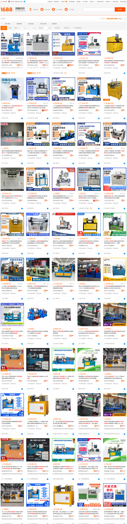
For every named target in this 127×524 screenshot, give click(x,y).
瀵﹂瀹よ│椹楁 (32, 67)
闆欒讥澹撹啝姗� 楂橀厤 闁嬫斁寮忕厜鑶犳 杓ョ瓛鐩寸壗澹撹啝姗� (114, 422)
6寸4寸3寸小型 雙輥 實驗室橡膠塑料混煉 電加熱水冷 (89, 332)
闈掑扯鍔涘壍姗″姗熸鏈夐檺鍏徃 (110, 426)
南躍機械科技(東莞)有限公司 (84, 245)
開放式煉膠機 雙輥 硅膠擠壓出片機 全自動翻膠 (12, 332)
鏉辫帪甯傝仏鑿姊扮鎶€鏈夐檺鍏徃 (7, 516)
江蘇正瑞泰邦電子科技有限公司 (110, 200)
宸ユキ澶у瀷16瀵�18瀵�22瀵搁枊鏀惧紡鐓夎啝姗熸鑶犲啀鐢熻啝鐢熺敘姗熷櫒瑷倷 (12, 513)
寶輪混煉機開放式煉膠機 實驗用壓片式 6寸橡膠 (114, 61)
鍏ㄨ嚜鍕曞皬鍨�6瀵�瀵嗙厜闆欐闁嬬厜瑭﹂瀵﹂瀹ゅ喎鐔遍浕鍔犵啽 (37, 62)
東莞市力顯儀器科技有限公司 (84, 65)
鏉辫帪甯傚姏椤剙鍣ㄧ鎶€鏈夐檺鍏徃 (84, 471)
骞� (21, 65)
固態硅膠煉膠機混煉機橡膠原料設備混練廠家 (12, 422)
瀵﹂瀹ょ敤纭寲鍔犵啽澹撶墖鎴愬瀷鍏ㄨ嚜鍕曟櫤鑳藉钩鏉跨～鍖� (12, 62)
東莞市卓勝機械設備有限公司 (33, 336)
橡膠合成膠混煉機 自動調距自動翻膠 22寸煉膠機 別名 (37, 332)
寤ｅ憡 (21, 62)
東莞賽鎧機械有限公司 (84, 381)
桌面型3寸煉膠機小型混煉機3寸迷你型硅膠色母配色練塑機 (114, 152)
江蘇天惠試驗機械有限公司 (84, 200)
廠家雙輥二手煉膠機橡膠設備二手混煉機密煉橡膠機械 (37, 287)
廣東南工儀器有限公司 (7, 245)
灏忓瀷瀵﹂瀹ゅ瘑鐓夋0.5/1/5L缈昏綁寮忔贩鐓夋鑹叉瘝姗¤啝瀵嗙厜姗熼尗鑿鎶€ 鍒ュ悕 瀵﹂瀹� (63, 513)
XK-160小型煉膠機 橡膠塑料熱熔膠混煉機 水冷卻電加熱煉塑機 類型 (63, 62)
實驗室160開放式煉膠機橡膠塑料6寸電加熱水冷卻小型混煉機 (89, 197)
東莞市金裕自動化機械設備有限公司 (7, 426)
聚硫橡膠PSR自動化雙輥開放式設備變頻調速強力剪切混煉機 (89, 377)
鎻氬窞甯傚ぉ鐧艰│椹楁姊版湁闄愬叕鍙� (7, 65)
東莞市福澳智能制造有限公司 (33, 245)
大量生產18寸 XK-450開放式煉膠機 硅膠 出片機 (63, 377)
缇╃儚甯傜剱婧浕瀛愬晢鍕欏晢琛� (84, 426)
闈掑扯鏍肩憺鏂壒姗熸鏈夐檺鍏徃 (59, 471)
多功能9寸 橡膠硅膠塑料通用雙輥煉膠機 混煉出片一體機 (114, 242)
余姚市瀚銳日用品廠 (7, 336)
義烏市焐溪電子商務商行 (84, 336)
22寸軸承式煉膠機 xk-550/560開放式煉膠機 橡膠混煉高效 (12, 287)
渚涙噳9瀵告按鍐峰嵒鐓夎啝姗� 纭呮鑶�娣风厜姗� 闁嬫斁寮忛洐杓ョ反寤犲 (89, 513)
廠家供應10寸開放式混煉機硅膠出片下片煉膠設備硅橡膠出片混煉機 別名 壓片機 (37, 152)
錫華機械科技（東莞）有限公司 (33, 426)
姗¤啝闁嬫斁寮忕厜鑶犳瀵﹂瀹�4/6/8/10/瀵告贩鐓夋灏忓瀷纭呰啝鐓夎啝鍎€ (114, 513)
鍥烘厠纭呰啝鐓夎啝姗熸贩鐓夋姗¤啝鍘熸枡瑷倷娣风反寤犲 (37, 513)
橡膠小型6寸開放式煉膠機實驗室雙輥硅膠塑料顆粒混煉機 (114, 197)
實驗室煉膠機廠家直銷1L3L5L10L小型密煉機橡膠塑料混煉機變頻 (63, 197)
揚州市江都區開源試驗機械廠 (110, 290)
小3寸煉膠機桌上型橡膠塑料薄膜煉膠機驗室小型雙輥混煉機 (37, 242)
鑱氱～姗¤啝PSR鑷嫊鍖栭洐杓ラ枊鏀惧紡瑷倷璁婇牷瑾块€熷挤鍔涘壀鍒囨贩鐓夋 (114, 467)
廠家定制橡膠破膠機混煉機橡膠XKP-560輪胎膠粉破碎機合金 (12, 152)
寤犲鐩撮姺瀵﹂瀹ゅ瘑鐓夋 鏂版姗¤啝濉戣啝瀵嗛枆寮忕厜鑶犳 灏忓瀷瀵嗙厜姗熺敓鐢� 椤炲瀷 (89, 467)
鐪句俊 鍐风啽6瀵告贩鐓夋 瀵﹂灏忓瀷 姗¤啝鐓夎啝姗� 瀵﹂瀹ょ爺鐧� (12, 467)
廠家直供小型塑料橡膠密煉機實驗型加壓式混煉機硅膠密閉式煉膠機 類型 (63, 242)
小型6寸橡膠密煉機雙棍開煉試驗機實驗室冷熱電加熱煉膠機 (12, 242)
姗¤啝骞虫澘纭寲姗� (8, 67)
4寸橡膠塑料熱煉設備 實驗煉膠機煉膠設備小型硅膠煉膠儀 (37, 197)
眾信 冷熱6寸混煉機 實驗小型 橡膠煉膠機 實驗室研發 (12, 377)
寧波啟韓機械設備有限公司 (59, 290)
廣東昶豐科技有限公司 (59, 200)
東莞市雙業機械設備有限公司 (33, 381)
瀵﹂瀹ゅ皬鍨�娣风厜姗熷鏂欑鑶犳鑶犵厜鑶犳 (63, 422)
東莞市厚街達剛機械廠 (33, 290)
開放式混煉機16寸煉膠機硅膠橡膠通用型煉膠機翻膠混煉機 (63, 152)
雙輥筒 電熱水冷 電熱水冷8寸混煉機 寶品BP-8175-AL (12, 197)
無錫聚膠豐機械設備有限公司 (59, 110)
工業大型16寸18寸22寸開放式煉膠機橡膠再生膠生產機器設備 (114, 377)
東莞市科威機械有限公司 (110, 245)
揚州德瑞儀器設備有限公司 (33, 110)
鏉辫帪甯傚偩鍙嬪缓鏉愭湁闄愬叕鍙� (110, 516)
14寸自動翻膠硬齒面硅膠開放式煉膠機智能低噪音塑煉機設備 (63, 106)
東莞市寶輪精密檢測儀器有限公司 (110, 65)
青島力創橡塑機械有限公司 (110, 336)
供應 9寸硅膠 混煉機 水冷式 (37, 377)
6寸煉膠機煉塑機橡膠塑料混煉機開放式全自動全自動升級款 (114, 287)
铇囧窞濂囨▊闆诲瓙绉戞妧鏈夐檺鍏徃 (59, 426)
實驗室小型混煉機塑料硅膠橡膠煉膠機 (63, 332)
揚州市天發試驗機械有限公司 (59, 65)
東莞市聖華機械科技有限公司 (110, 381)
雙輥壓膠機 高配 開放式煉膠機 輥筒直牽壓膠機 (114, 332)
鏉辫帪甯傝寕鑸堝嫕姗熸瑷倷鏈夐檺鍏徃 (84, 516)
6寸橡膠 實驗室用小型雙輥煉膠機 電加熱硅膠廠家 (89, 242)
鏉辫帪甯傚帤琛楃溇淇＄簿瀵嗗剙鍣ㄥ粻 (7, 471)
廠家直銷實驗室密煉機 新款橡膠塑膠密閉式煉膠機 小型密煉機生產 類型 (89, 62)
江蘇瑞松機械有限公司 (84, 290)
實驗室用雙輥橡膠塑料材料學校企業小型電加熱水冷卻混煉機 (37, 106)
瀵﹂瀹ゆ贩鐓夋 (42, 67)
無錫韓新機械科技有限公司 (7, 290)
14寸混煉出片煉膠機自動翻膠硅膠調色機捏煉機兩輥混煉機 (89, 152)
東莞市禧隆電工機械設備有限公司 (7, 110)
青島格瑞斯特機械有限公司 (59, 381)
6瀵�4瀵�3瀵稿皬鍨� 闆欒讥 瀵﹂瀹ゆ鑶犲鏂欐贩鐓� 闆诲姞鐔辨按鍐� (89, 422)
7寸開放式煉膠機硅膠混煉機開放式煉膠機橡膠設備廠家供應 (89, 106)
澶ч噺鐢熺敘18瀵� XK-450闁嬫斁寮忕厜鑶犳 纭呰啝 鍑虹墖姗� (63, 467)
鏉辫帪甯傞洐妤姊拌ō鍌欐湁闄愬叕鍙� (33, 471)
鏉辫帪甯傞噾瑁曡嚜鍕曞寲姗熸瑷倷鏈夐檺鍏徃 (33, 516)
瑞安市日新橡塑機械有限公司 (59, 245)
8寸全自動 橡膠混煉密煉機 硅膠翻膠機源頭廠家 (63, 287)
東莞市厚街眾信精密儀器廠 (7, 381)
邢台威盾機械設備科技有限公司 (7, 155)
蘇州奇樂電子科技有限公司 (59, 336)
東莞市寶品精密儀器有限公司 (110, 110)
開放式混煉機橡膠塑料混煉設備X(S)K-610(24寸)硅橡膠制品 (89, 287)
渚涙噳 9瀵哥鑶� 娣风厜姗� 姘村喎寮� (37, 467)
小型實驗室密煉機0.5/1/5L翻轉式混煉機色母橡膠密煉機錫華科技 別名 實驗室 (37, 422)
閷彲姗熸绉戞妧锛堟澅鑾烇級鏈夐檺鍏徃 (59, 516)
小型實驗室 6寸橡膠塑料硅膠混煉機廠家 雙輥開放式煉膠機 (114, 106)
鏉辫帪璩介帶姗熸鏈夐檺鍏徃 (110, 471)
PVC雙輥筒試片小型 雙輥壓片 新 (12, 106)
